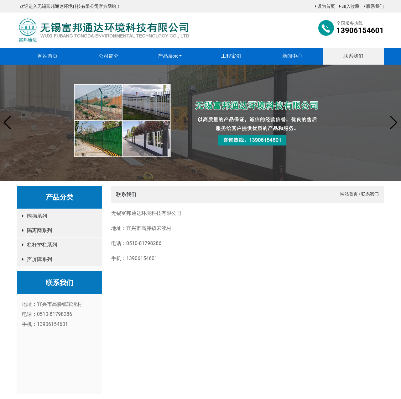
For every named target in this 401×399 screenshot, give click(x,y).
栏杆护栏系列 (42, 245)
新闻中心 (292, 56)
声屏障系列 (39, 259)
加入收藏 (349, 6)
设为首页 (325, 6)
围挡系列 (37, 216)
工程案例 (231, 56)
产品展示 (168, 56)
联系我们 (374, 6)
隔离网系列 (39, 230)
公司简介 (109, 56)
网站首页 (48, 56)
